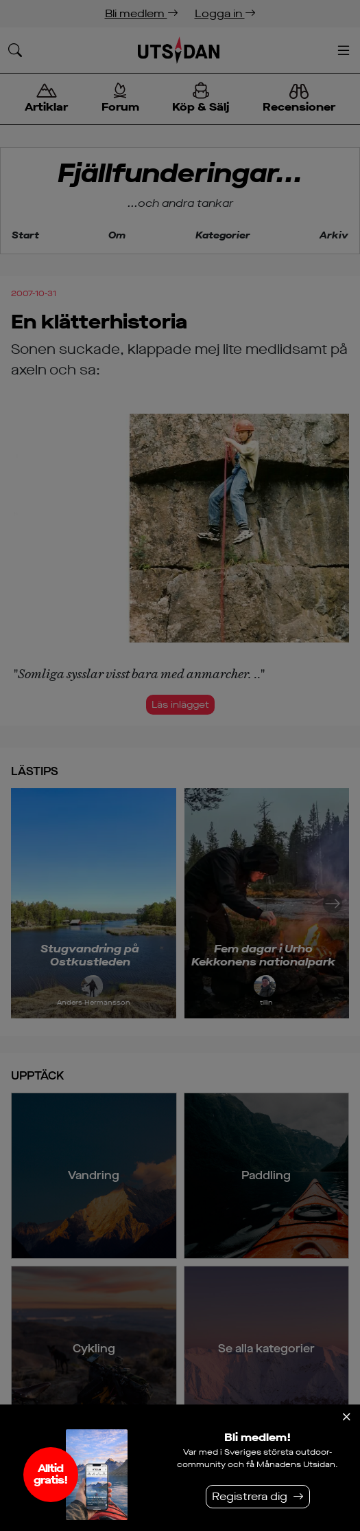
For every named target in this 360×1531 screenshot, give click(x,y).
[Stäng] (346, 1417)
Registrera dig (249, 1496)
